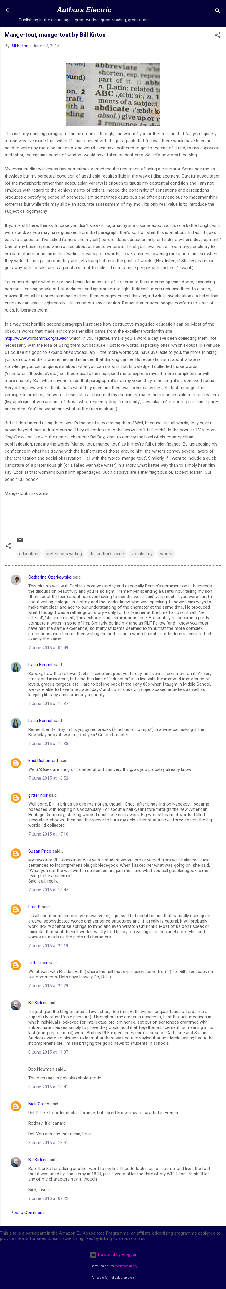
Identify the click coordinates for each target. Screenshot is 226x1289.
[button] (217, 36)
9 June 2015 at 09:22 (48, 1198)
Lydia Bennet (40, 664)
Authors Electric (84, 10)
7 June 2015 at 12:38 (48, 743)
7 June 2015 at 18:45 (48, 890)
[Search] (217, 12)
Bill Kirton (37, 1002)
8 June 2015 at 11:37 (48, 1052)
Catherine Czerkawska (50, 577)
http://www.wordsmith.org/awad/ (36, 338)
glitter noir (38, 795)
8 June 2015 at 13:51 (48, 1142)
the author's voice (106, 553)
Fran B (34, 907)
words (166, 553)
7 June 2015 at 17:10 (48, 834)
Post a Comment (27, 1212)
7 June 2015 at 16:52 (48, 778)
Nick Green (38, 1103)
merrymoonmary (126, 1266)
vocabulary (142, 553)
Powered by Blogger (113, 1254)
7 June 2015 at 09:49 (48, 647)
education (28, 553)
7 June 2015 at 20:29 (48, 985)
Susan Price (39, 851)
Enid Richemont (43, 760)
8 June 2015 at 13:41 (48, 1086)
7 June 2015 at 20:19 (48, 945)
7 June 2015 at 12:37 (48, 703)
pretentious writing (64, 553)
